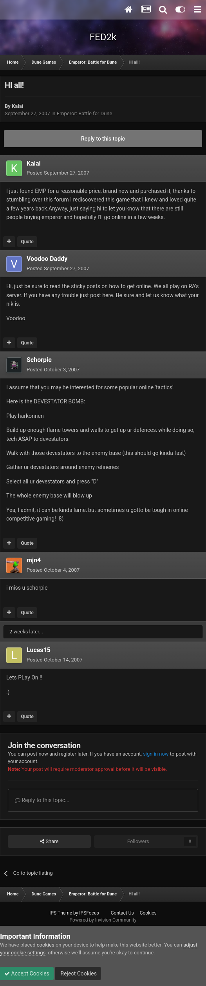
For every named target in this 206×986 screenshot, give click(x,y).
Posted (58, 173)
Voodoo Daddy (47, 258)
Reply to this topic (103, 139)
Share (49, 841)
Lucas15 (39, 650)
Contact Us (122, 913)
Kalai (17, 106)
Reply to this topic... (42, 800)
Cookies (148, 913)
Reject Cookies (78, 973)
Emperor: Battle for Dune (84, 113)
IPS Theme (60, 913)
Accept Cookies (26, 973)
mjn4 (34, 560)
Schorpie (39, 360)
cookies (45, 945)
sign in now (156, 754)
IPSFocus (89, 913)
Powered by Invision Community (103, 920)
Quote (27, 241)
